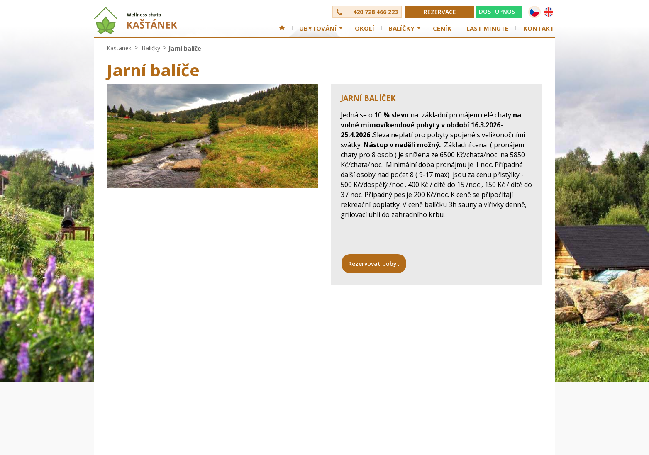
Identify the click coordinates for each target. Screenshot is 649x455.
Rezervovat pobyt (374, 264)
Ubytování (318, 28)
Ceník (442, 28)
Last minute (487, 28)
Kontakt (538, 28)
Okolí (364, 28)
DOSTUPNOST (499, 11)
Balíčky (401, 28)
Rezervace (440, 12)
